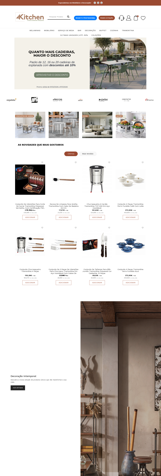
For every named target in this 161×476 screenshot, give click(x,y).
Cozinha (114, 30)
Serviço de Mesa (66, 30)
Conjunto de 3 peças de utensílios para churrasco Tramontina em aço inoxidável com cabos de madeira (63, 272)
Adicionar (30, 217)
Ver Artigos (18, 388)
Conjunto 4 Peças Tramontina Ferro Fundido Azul (130, 270)
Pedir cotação (106, 18)
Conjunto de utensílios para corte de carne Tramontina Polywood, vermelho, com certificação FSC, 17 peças (30, 207)
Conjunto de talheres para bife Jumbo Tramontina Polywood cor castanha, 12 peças (97, 271)
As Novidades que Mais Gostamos (41, 144)
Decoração (90, 30)
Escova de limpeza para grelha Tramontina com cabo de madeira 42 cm (63, 206)
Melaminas (35, 30)
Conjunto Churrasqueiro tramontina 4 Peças (30, 270)
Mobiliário (49, 30)
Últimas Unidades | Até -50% (74, 35)
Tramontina (128, 30)
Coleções (96, 35)
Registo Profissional (85, 18)
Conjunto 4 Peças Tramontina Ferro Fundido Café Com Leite (131, 205)
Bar (79, 30)
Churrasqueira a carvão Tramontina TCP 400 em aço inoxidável (97, 206)
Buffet (102, 30)
